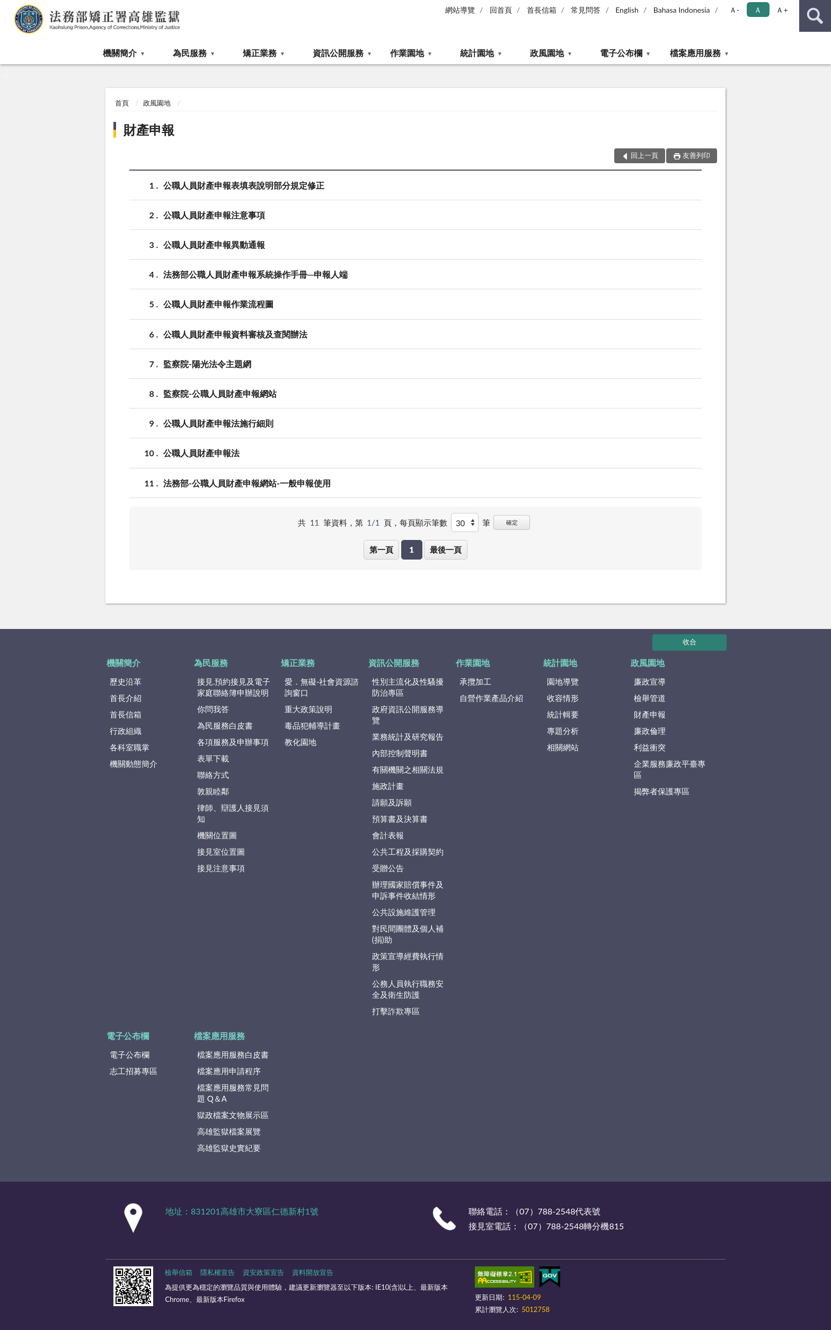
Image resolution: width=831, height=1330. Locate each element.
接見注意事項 (221, 868)
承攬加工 (475, 681)
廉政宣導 (650, 681)
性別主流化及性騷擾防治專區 (408, 687)
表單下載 (213, 758)
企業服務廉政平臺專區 (669, 769)
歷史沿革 (126, 681)
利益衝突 (650, 747)
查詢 (815, 16)
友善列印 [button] (696, 155)
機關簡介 (120, 53)
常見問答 (585, 9)
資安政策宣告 (263, 1272)
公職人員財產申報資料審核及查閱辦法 (235, 334)
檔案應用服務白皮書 (233, 1054)
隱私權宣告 (217, 1272)
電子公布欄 (621, 53)
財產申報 (148, 129)
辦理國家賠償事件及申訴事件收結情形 (408, 890)
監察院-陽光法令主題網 (207, 364)
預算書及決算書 (400, 818)
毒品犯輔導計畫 (312, 725)
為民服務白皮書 (225, 725)
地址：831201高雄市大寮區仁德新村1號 (242, 1211)
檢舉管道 (650, 698)
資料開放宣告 (312, 1272)
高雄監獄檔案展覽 (229, 1131)
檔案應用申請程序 (229, 1071)
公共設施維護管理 (404, 912)
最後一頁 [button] (446, 549)
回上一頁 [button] (644, 155)
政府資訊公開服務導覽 (408, 714)
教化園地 (300, 742)
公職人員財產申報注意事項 (214, 215)
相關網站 (563, 747)
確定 (512, 522)
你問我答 (213, 709)
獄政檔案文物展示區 (233, 1115)
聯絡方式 (213, 774)
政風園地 (547, 53)
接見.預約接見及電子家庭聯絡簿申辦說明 (234, 687)
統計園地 (477, 53)
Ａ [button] (758, 9)
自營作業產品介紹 (491, 698)
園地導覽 (563, 681)
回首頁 (501, 9)
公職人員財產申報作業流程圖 (218, 304)
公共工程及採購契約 (408, 851)
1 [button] (411, 549)
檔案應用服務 (695, 53)
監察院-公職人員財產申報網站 (220, 393)
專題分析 (563, 730)
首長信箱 (541, 9)
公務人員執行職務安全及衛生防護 (408, 989)
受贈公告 (388, 868)
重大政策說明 (308, 709)
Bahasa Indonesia (681, 9)
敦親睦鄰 (213, 791)
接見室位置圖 (221, 851)
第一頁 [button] (381, 549)
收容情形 (563, 698)
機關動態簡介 (133, 763)
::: (8, 8)
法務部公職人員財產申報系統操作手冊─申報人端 (255, 274)
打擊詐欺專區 (396, 1011)
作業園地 (407, 53)
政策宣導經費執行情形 (408, 961)
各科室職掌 (129, 747)
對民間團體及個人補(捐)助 (408, 934)
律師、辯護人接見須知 (233, 813)
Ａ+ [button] (782, 9)
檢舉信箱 (178, 1272)
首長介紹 (126, 698)
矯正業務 (260, 53)
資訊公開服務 (338, 53)
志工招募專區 (133, 1071)
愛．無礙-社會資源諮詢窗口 (322, 687)
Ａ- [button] (734, 9)
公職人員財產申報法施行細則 (218, 423)
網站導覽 (460, 9)
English (627, 9)
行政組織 (126, 730)
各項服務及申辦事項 (233, 742)
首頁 (122, 103)
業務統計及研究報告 (408, 736)
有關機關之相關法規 (408, 769)
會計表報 (388, 835)
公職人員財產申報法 (201, 453)
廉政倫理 (650, 730)
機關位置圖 (217, 835)
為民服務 (190, 53)
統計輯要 (563, 714)
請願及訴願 (392, 802)
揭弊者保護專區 (661, 791)
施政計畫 (388, 786)
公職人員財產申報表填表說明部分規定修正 (243, 185)
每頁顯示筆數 (423, 522)
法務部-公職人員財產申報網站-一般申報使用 (247, 483)
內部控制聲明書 (400, 753)
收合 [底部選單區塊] (689, 641)
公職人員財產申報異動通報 (214, 244)
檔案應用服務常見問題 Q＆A (233, 1093)
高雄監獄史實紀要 (229, 1147)
